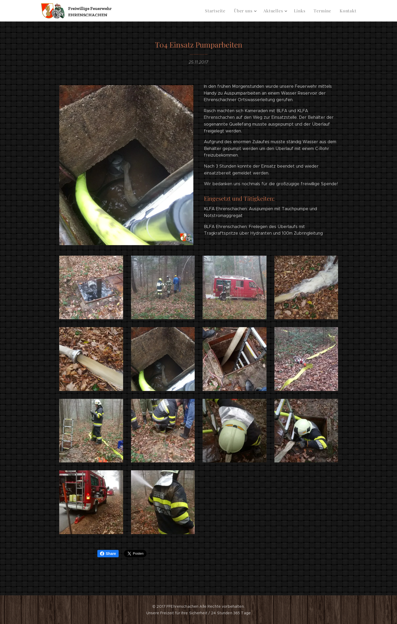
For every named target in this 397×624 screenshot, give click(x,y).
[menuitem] (220, 10)
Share (108, 553)
